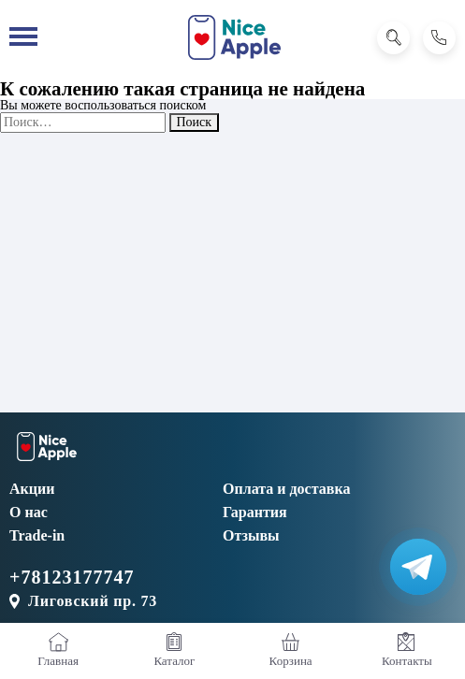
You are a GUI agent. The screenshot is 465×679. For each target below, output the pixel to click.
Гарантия (255, 512)
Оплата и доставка (286, 489)
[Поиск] (393, 38)
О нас (28, 512)
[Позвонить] (439, 38)
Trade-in (37, 535)
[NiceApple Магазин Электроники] (234, 37)
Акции (31, 489)
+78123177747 (71, 577)
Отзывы (251, 535)
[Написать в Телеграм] (418, 567)
